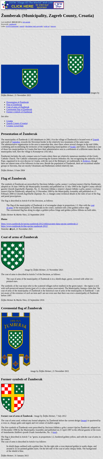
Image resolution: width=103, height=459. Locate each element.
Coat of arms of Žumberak (17, 107)
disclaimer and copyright (34, 26)
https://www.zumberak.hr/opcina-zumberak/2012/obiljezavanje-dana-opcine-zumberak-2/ (39, 224)
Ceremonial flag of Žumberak (19, 109)
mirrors (53, 26)
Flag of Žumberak (14, 104)
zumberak (12, 24)
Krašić (73, 147)
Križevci (86, 161)
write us (47, 26)
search (22, 26)
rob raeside (26, 22)
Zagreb (96, 139)
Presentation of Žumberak (17, 102)
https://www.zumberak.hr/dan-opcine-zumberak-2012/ (24, 226)
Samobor (16, 142)
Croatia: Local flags (14, 126)
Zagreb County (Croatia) (17, 123)
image (84, 420)
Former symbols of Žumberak (19, 112)
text (54, 432)
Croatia (9, 121)
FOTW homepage (12, 26)
